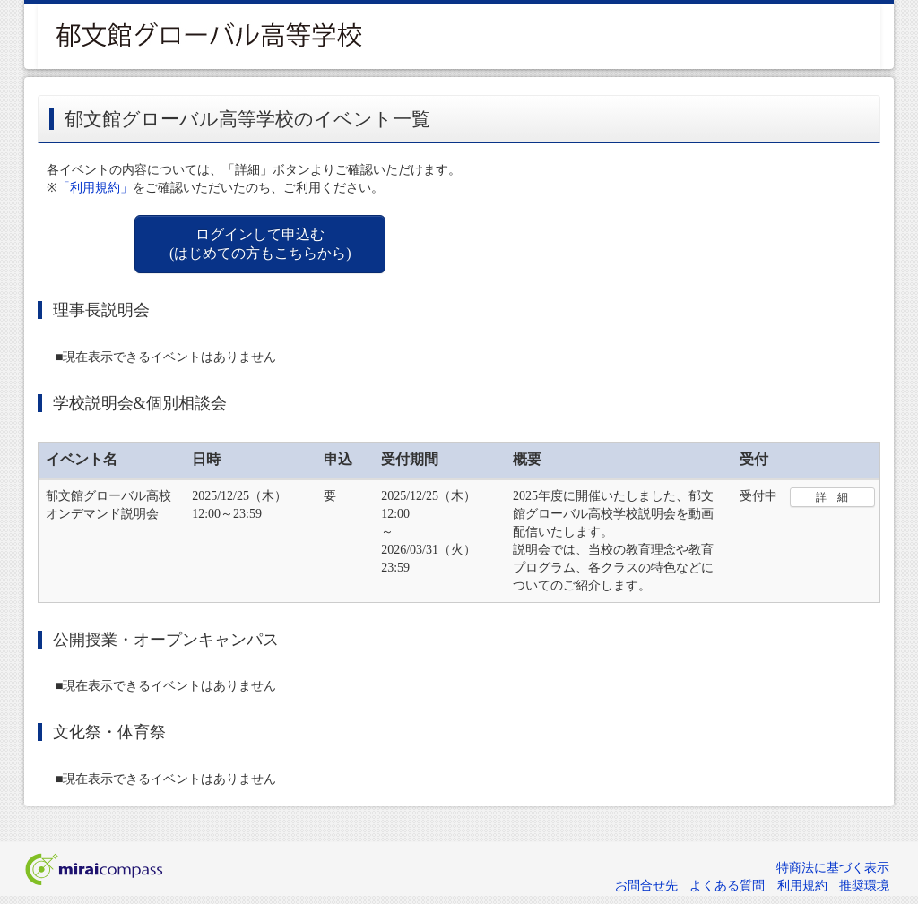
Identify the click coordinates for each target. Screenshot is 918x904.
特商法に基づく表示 (832, 867)
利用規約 (802, 885)
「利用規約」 (95, 187)
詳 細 (832, 497)
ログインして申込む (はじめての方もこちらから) (260, 244)
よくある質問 (727, 885)
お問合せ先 (646, 885)
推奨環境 (864, 885)
